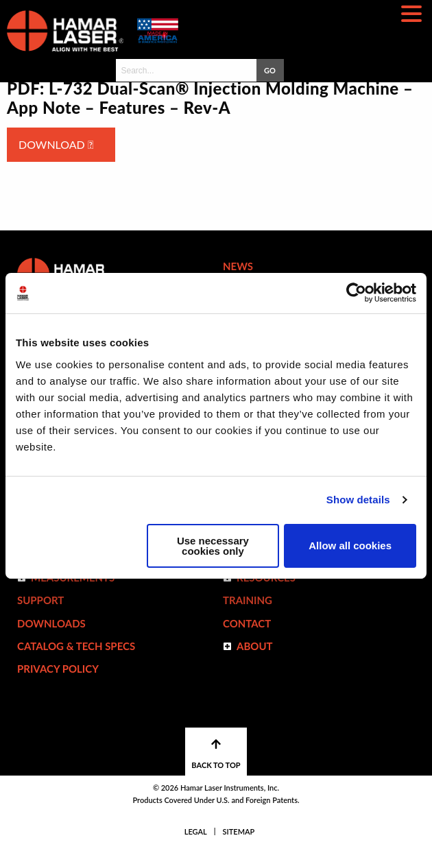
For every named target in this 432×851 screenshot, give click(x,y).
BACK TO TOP (215, 754)
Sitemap (239, 831)
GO (270, 70)
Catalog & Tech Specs (76, 646)
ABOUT (255, 646)
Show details (358, 499)
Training (247, 600)
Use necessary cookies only (213, 546)
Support (40, 600)
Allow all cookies (350, 545)
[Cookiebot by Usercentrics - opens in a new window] (356, 293)
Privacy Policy (58, 668)
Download (56, 144)
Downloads (51, 623)
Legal (195, 831)
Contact (247, 623)
